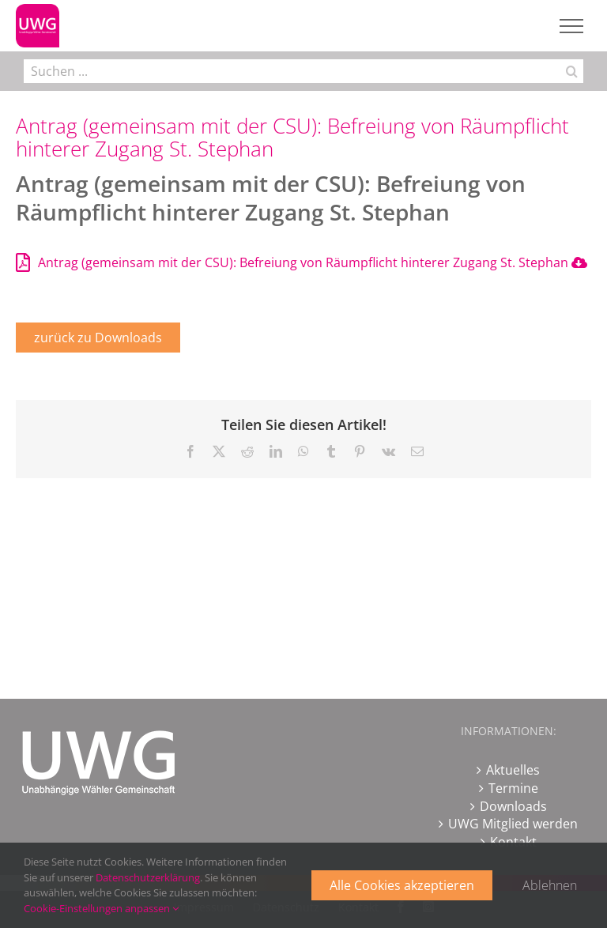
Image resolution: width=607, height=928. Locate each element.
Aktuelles (513, 770)
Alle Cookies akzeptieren (402, 885)
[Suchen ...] (292, 71)
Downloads (513, 806)
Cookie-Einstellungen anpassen (101, 908)
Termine (513, 788)
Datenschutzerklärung (148, 877)
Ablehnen (549, 885)
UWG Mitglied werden (513, 823)
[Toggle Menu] (571, 26)
